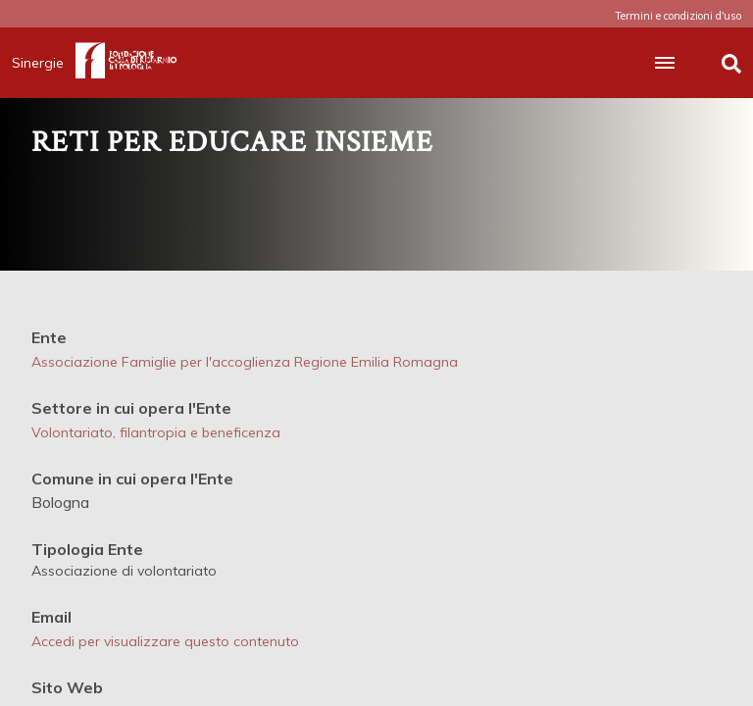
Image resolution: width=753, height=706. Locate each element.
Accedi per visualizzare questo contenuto (165, 641)
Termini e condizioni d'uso (678, 16)
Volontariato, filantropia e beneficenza (155, 432)
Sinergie (43, 63)
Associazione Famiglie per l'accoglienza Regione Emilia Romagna (244, 362)
